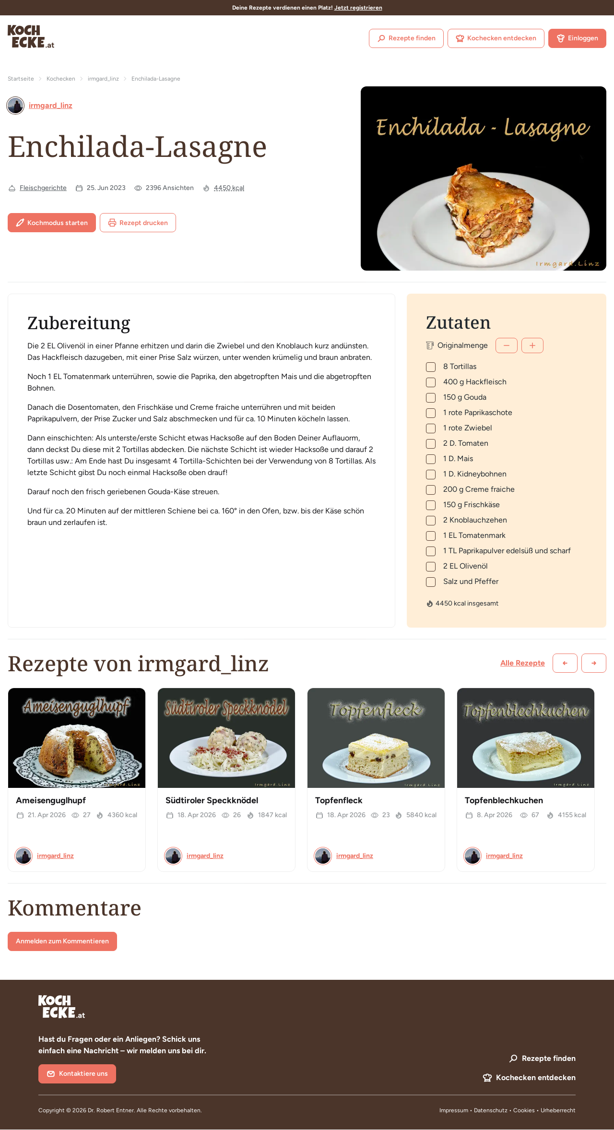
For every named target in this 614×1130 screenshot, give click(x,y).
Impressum (453, 1110)
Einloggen (577, 38)
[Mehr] (532, 345)
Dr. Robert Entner (111, 1110)
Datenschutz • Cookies (505, 1110)
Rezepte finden (406, 38)
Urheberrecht (558, 1110)
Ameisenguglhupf (51, 800)
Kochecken (61, 78)
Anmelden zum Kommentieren (62, 941)
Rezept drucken (138, 222)
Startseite (21, 78)
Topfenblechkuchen (504, 800)
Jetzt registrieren (358, 7)
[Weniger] (507, 345)
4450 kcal (229, 188)
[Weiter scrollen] (593, 663)
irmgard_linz (103, 78)
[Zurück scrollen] (565, 663)
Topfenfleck (339, 800)
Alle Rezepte (522, 662)
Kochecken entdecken (496, 38)
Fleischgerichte (43, 188)
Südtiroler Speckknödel (211, 800)
